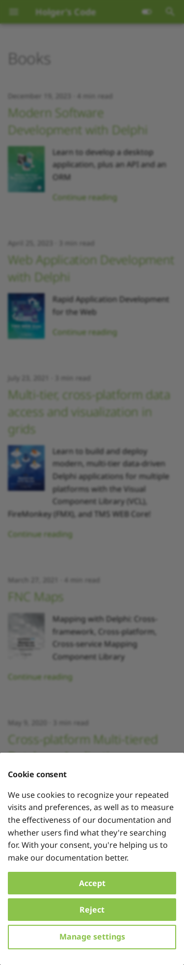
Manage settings (92, 936)
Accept (92, 883)
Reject (92, 909)
